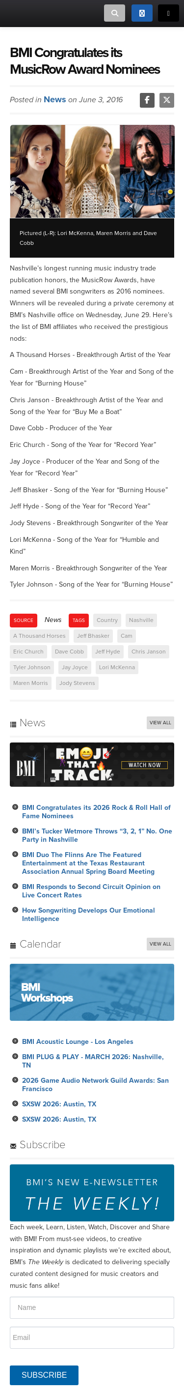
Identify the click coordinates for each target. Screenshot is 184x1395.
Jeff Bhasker (93, 635)
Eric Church (28, 651)
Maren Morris (30, 683)
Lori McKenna (117, 667)
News (55, 99)
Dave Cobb (69, 651)
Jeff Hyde (107, 651)
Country (107, 620)
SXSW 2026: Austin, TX (59, 1104)
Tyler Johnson (32, 667)
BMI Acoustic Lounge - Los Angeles (77, 1042)
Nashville (141, 620)
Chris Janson (148, 651)
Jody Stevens (77, 683)
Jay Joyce (75, 667)
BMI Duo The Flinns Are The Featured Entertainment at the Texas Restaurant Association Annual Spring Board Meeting (88, 863)
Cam (126, 635)
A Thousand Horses (39, 635)
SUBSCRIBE (44, 1375)
